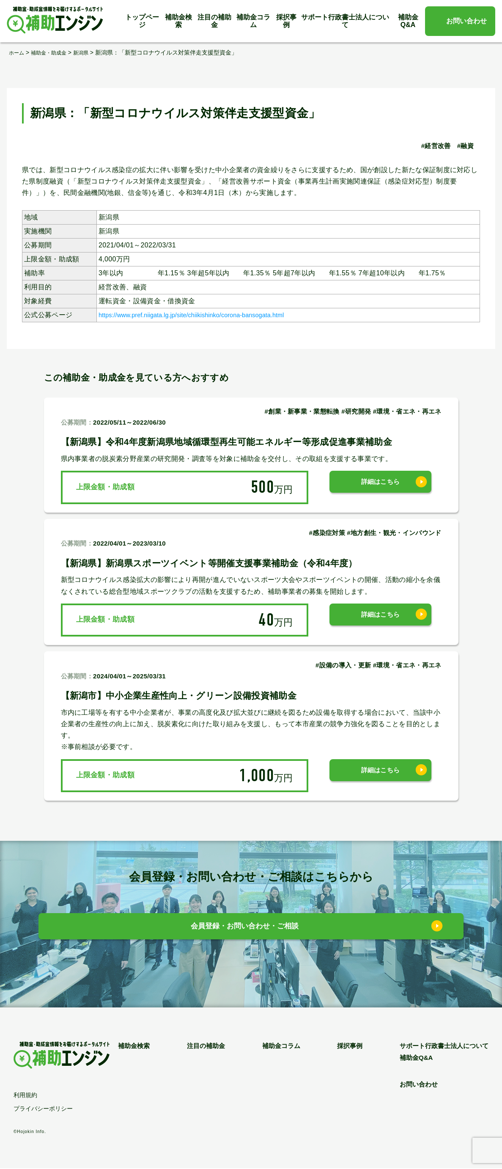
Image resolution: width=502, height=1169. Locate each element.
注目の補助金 (214, 21)
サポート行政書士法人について (345, 21)
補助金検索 (178, 21)
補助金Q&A (408, 21)
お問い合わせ (466, 21)
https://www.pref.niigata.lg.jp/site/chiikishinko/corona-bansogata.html (205, 314)
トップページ (142, 21)
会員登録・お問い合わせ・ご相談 (245, 929)
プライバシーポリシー (43, 1109)
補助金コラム (253, 21)
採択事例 (286, 21)
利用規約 (25, 1095)
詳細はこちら (381, 487)
